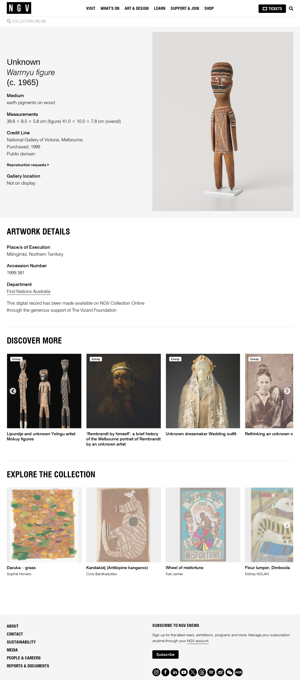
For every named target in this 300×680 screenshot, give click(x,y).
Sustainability (21, 642)
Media (12, 650)
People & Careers (24, 658)
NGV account (197, 641)
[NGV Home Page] (19, 8)
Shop (209, 9)
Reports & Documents (28, 666)
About (13, 626)
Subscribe (165, 655)
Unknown (23, 62)
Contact (15, 634)
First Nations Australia (28, 291)
